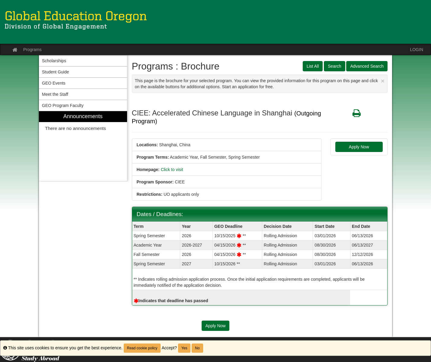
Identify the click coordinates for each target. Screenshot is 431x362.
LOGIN (416, 49)
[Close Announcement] (383, 81)
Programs (32, 49)
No (197, 348)
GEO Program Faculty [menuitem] (63, 105)
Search (334, 66)
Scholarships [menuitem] (54, 60)
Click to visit (172, 169)
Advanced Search (367, 66)
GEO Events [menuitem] (53, 83)
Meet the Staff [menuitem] (55, 94)
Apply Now (359, 146)
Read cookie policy (142, 348)
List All (313, 66)
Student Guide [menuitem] (55, 71)
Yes (184, 348)
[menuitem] (83, 146)
